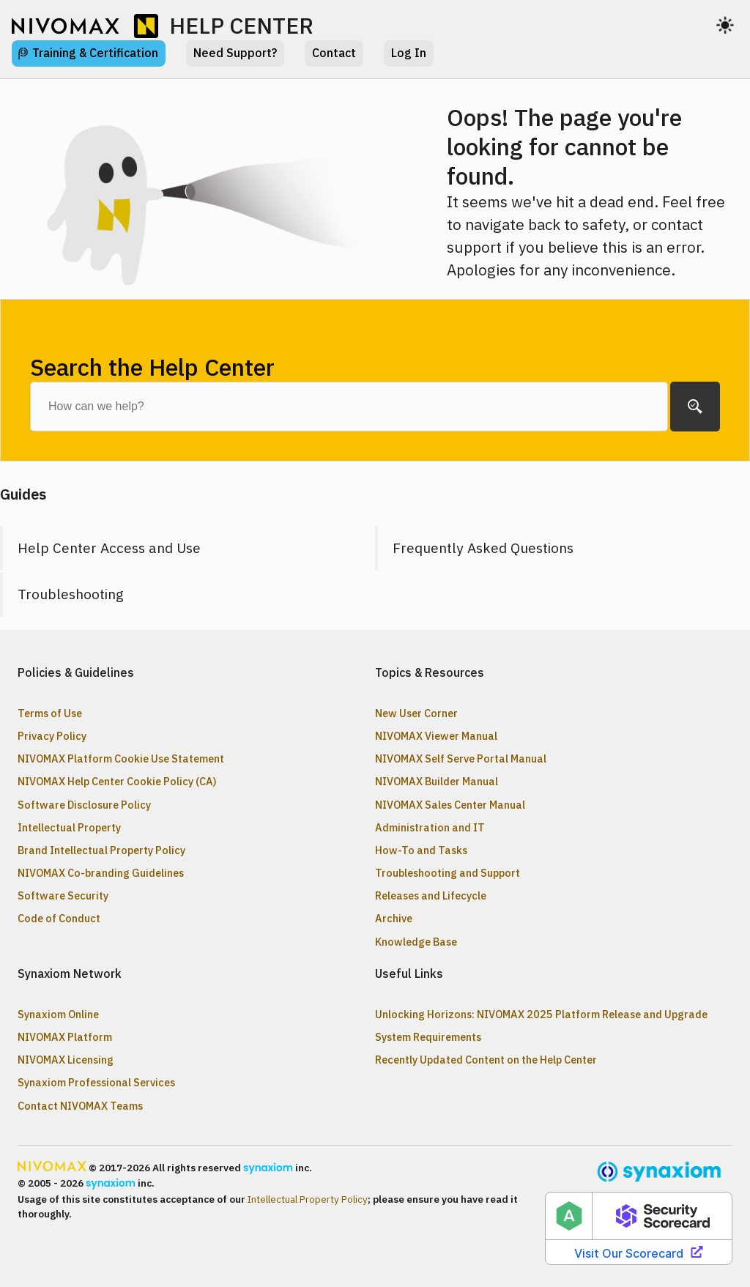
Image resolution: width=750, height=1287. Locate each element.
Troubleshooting (71, 594)
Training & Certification (95, 52)
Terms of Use (50, 713)
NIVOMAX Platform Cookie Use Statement (121, 758)
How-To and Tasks (421, 850)
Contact (334, 52)
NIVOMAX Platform (65, 1037)
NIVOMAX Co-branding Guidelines (101, 873)
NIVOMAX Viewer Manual (436, 736)
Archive (393, 918)
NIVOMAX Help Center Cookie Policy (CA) (117, 781)
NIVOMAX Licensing (66, 1060)
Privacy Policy (52, 736)
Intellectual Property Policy (308, 1199)
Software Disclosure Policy (84, 805)
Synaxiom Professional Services (96, 1082)
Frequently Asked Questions (483, 547)
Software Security (63, 895)
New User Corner (416, 713)
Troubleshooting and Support (447, 873)
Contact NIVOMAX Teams (80, 1106)
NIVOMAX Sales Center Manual (450, 805)
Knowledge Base (416, 942)
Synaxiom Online (58, 1014)
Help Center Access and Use (109, 547)
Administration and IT (430, 827)
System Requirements (428, 1037)
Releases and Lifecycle (430, 895)
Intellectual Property (69, 827)
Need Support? (235, 52)
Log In (408, 52)
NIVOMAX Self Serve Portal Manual (460, 758)
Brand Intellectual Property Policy (101, 850)
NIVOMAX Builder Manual (436, 781)
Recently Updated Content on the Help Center (486, 1060)
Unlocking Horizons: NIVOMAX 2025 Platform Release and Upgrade (541, 1014)
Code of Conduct (59, 918)
